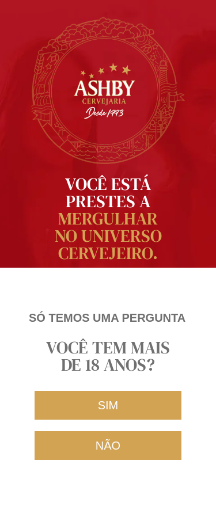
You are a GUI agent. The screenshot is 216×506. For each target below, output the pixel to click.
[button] (108, 405)
